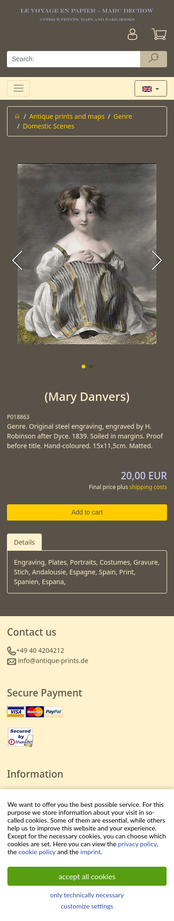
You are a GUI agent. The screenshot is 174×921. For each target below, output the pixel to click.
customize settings (87, 906)
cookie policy (37, 852)
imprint (90, 852)
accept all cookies (87, 876)
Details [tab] (24, 542)
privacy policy (137, 844)
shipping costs (148, 487)
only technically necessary (87, 895)
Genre (123, 116)
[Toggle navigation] (18, 88)
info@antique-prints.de (53, 660)
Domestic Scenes (48, 126)
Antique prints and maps (66, 116)
